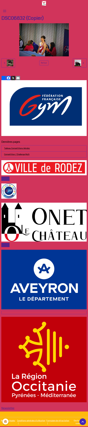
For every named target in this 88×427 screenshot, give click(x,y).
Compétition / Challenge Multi (16, 154)
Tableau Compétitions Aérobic (17, 148)
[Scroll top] (82, 421)
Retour (44, 63)
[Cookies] (6, 421)
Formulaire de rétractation (57, 421)
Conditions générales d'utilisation (31, 421)
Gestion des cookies (79, 422)
